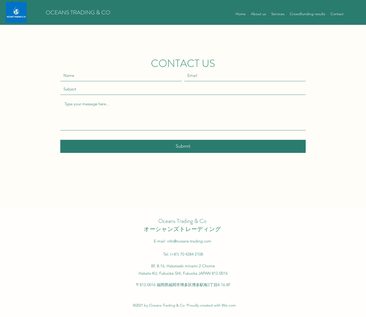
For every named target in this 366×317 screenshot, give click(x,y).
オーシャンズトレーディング (182, 229)
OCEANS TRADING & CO (78, 12)
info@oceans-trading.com (189, 241)
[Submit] (183, 146)
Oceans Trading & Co (182, 221)
